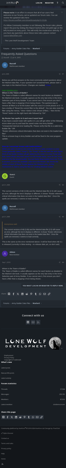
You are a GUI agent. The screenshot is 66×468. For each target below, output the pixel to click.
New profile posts (7, 373)
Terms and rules (7, 443)
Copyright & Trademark (12, 360)
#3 (63, 217)
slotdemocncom (59, 404)
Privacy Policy (9, 357)
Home (3, 459)
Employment (8, 355)
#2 (63, 185)
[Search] (63, 2)
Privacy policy (6, 448)
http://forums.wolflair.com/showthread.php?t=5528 (25, 20)
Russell (6, 57)
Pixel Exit (56, 428)
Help (3, 453)
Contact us (5, 438)
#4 (63, 262)
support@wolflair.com (13, 35)
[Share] (59, 73)
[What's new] (57, 2)
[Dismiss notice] (62, 12)
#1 (63, 74)
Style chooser (7, 433)
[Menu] (3, 3)
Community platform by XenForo (23, 428)
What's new (6, 362)
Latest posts (5, 368)
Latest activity (6, 378)
